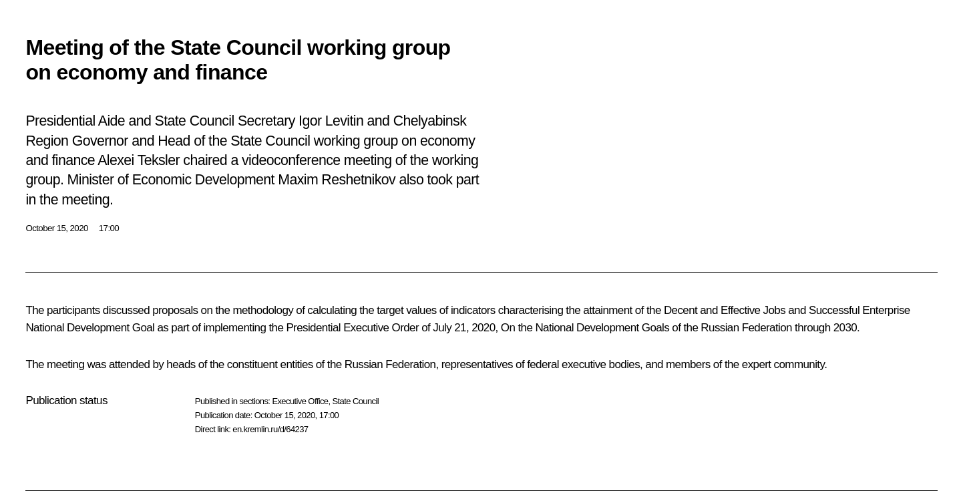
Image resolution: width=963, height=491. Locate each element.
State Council (356, 401)
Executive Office (300, 401)
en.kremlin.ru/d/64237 (270, 429)
